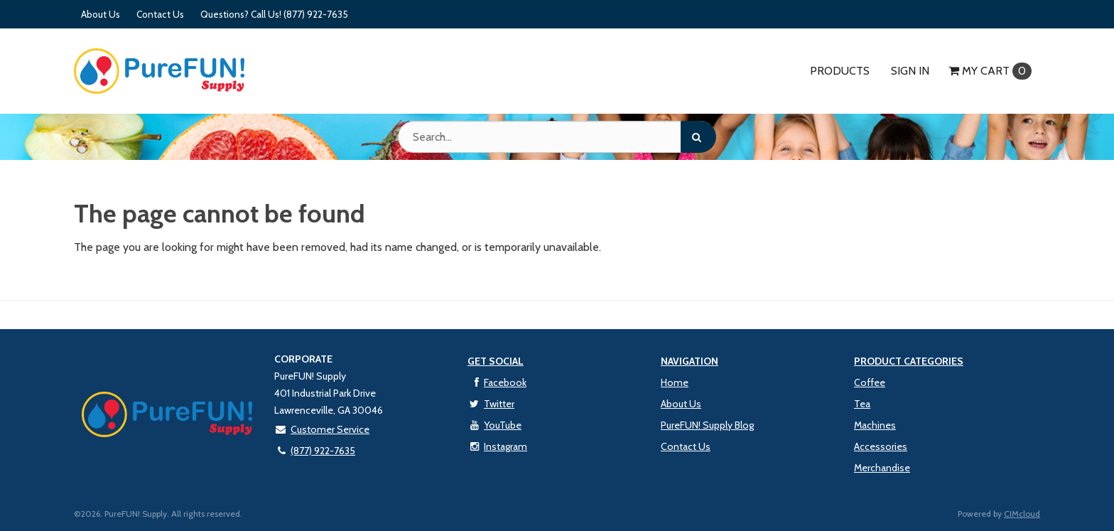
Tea (862, 403)
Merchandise (882, 467)
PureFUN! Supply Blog (707, 425)
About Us (100, 14)
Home (674, 382)
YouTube (494, 425)
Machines (875, 425)
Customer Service (321, 429)
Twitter (490, 403)
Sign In (910, 70)
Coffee (869, 382)
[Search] (698, 137)
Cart (990, 71)
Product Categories (908, 361)
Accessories (880, 446)
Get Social (495, 361)
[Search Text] (557, 137)
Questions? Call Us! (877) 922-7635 (274, 14)
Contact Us (160, 14)
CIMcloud (1022, 513)
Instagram (497, 446)
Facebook (496, 382)
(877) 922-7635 (314, 450)
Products (840, 70)
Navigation (689, 361)
